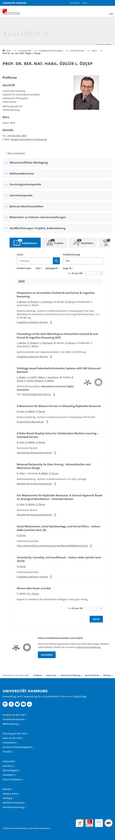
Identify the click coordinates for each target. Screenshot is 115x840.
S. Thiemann (46, 301)
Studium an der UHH (14, 714)
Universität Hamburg (14, 2)
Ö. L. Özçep (33, 593)
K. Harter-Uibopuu (34, 380)
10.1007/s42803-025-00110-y (36, 394)
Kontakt (7, 789)
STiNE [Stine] (84, 2)
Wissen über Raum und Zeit (34, 588)
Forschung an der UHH (14, 733)
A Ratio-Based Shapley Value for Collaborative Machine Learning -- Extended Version (58, 435)
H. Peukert (32, 301)
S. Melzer (21, 301)
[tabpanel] (60, 436)
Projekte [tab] (52, 241)
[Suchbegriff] (35, 260)
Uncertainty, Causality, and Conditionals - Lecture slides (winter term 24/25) (59, 559)
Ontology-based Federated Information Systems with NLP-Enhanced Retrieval (58, 370)
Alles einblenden (16, 153)
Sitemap (106, 675)
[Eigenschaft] (37, 268)
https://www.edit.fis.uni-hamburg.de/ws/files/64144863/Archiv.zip (52, 545)
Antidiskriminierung (13, 807)
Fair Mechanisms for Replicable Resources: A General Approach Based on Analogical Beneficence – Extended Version (59, 497)
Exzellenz (8, 765)
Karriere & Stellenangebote (17, 747)
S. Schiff (31, 377)
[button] (105, 3)
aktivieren (47, 654)
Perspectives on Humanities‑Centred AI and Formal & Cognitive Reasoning (56, 294)
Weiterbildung (10, 723)
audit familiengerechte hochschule (79, 823)
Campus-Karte (10, 793)
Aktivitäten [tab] (81, 241)
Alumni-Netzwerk (12, 779)
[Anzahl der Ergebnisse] (67, 268)
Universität (8, 761)
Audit (87, 820)
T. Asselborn (52, 377)
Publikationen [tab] (23, 241)
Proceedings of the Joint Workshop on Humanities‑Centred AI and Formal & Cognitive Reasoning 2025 (57, 335)
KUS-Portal (75, 2)
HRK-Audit (97, 822)
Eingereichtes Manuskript (30, 421)
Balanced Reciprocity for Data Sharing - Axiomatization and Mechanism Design (53, 466)
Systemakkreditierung (108, 820)
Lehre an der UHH (12, 738)
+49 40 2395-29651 (17, 135)
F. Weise (41, 377)
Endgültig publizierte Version (32, 322)
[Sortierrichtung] (51, 268)
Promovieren (9, 742)
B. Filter (21, 411)
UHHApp (7, 798)
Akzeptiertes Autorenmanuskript (34, 452)
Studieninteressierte (13, 719)
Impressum (51, 675)
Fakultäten (8, 775)
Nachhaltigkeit (10, 770)
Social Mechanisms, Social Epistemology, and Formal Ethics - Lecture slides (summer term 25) (58, 528)
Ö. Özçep (70, 301)
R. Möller (49, 380)
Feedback (37, 675)
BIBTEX (96, 619)
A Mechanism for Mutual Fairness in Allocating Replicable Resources (59, 406)
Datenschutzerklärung (88, 647)
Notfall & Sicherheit (13, 802)
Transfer (7, 751)
